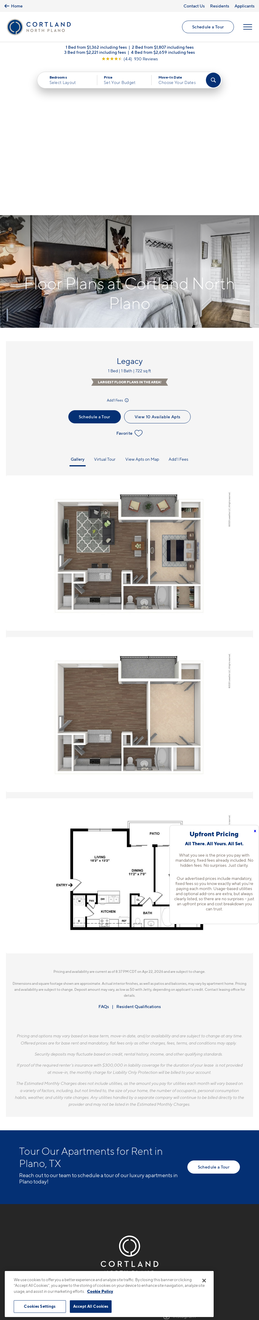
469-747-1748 (34, 1156)
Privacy (101, 1267)
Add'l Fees (118, 251)
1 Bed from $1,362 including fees (96, 47)
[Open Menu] (247, 27)
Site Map (156, 1267)
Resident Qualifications (138, 857)
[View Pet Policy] (69, 1188)
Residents (219, 5)
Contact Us (194, 5)
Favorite (129, 284)
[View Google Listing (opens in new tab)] (129, 59)
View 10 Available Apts (158, 267)
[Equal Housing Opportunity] (22, 1188)
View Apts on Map (142, 310)
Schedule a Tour (208, 27)
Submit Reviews (128, 1267)
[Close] (204, 1280)
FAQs (103, 857)
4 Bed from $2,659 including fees (163, 52)
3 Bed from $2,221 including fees (95, 52)
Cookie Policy (100, 1291)
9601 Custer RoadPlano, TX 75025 (39, 1169)
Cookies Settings (40, 1306)
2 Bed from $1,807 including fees (163, 47)
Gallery (77, 310)
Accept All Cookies (90, 1306)
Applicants (245, 5)
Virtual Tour (104, 310)
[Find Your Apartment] (213, 80)
